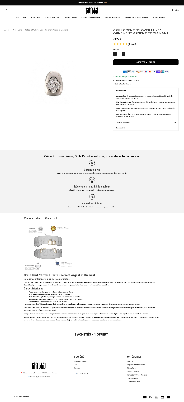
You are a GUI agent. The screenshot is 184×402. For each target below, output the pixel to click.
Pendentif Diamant (113, 17)
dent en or (77, 314)
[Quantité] (119, 55)
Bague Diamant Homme (90, 17)
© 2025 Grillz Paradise (21, 396)
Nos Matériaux (121, 92)
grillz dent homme (119, 308)
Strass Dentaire (52, 17)
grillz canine (128, 314)
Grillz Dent (21, 17)
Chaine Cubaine (70, 17)
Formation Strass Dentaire (136, 17)
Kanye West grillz (114, 317)
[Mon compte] (172, 10)
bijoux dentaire (66, 308)
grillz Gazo (89, 317)
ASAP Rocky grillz (100, 317)
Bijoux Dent (36, 17)
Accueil (7, 31)
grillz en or (85, 314)
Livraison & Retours (123, 124)
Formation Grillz (160, 17)
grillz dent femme (137, 308)
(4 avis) (132, 46)
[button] (7, 10)
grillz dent (55, 308)
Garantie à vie (120, 130)
